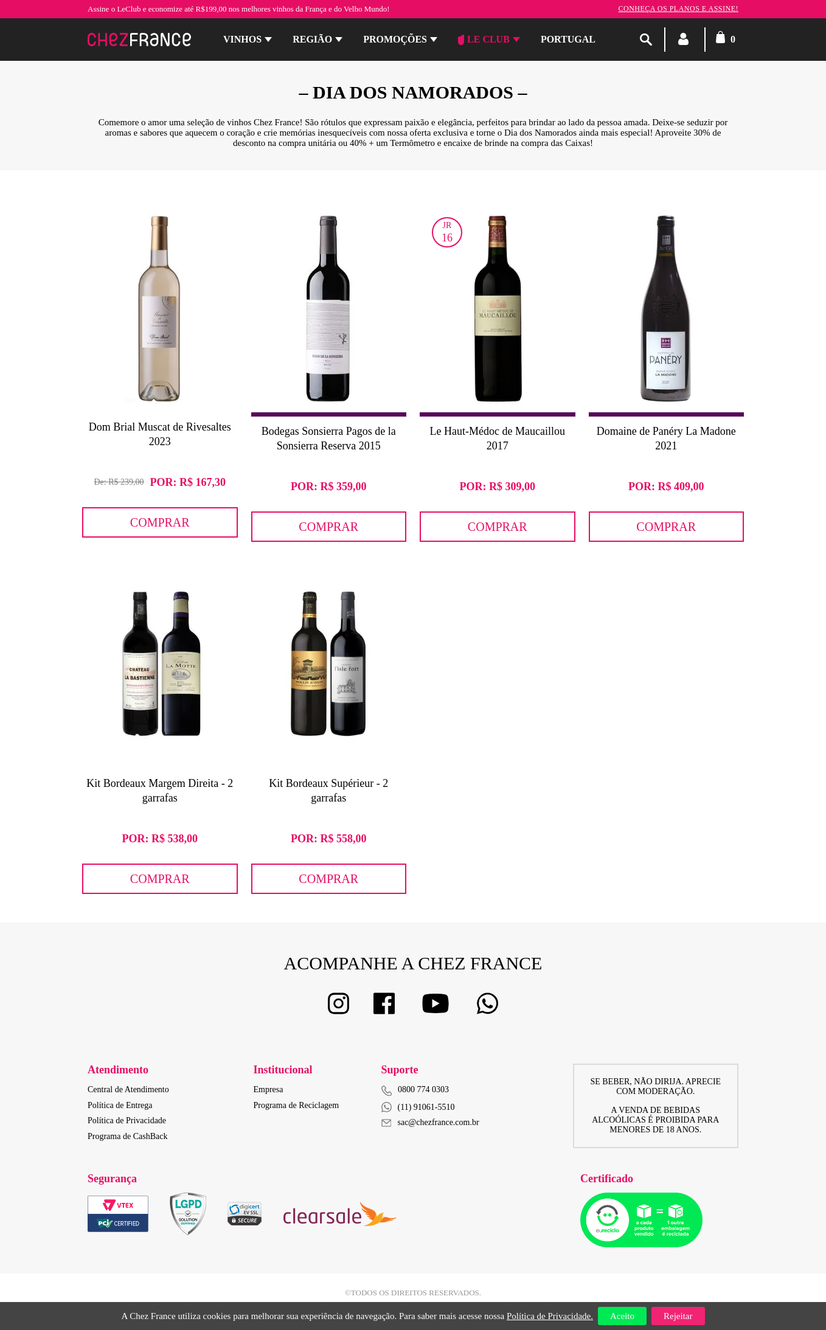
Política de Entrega (120, 1105)
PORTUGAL (568, 39)
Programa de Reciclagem (296, 1105)
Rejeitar (678, 1316)
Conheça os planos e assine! (678, 8)
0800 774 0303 (423, 1089)
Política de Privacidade (127, 1120)
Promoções (395, 39)
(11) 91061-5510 (418, 1107)
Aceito (622, 1316)
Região (312, 39)
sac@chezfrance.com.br (430, 1122)
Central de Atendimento (128, 1089)
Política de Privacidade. (550, 1316)
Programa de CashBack (127, 1136)
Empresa (268, 1089)
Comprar (160, 522)
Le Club (484, 39)
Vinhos (242, 39)
